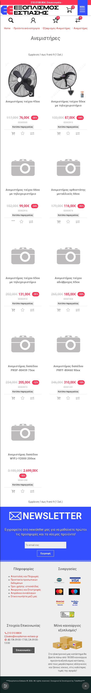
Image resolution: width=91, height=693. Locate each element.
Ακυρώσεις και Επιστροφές (26, 589)
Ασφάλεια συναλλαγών (23, 593)
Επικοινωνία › (54, 2)
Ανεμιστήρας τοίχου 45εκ (23, 101)
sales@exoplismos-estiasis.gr (22, 636)
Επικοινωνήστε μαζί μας (24, 596)
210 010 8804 (14, 633)
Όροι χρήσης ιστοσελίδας (25, 586)
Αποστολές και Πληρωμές (25, 576)
